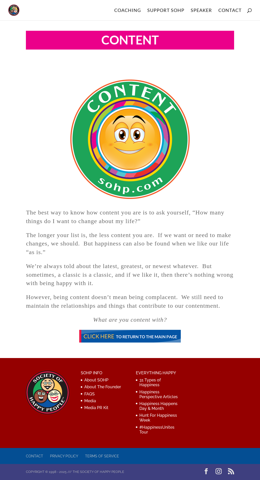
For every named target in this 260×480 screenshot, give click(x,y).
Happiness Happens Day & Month (158, 406)
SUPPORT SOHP (165, 10)
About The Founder (102, 386)
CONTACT (230, 10)
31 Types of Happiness (150, 382)
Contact (34, 456)
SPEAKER (201, 10)
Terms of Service (102, 456)
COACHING (127, 10)
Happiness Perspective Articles (158, 394)
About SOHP (96, 380)
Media (90, 400)
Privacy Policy (64, 456)
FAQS (89, 394)
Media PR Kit (96, 407)
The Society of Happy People (98, 472)
